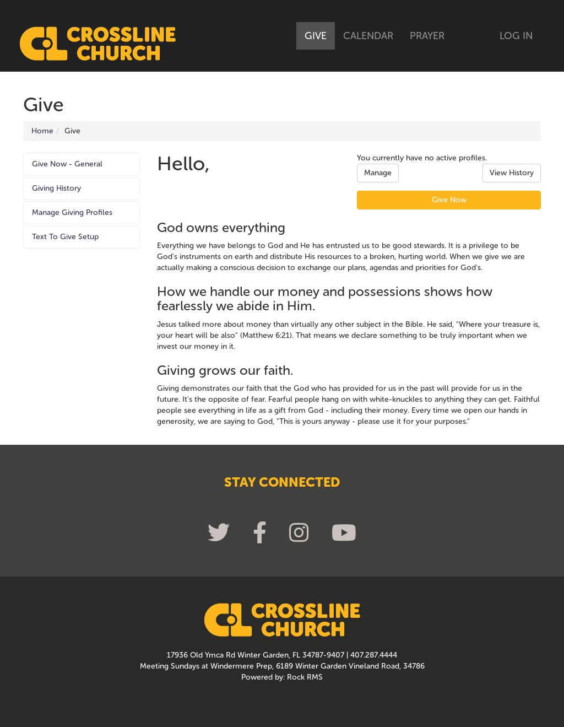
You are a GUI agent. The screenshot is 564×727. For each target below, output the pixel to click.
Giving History (56, 188)
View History (512, 172)
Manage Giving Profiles (72, 212)
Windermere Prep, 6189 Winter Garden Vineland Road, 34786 (317, 666)
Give (316, 36)
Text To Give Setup (65, 236)
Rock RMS (305, 677)
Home (42, 131)
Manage (378, 172)
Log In (516, 36)
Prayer (427, 36)
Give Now (449, 199)
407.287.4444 (373, 655)
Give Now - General (67, 164)
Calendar (368, 36)
